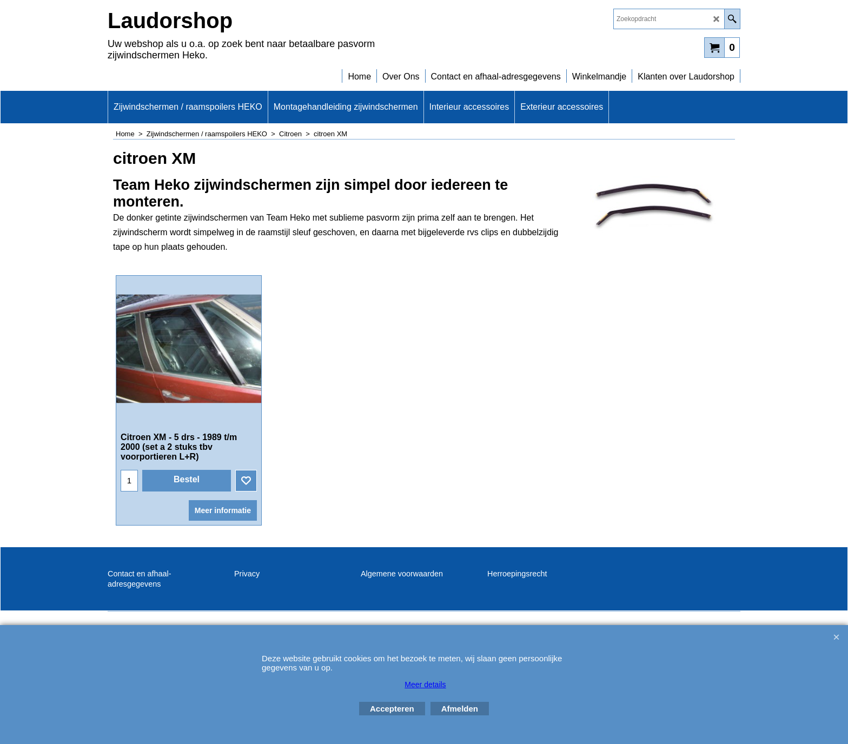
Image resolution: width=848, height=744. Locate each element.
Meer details (425, 684)
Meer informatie (223, 510)
